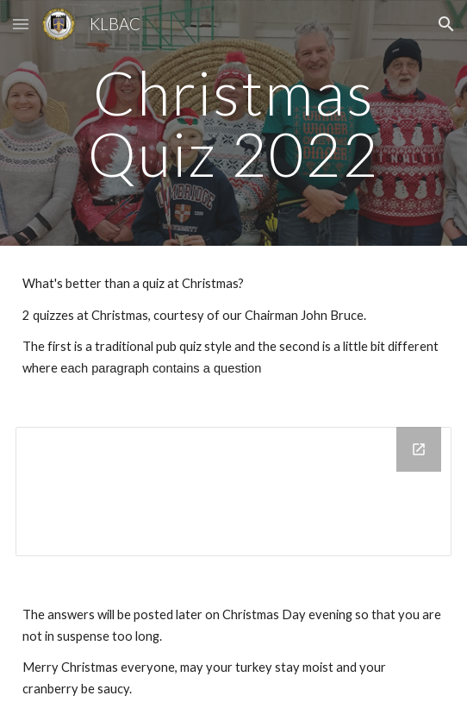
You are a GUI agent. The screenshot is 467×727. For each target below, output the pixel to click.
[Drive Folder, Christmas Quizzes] (233, 491)
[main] (233, 123)
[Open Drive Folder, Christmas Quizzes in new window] (418, 449)
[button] (20, 23)
